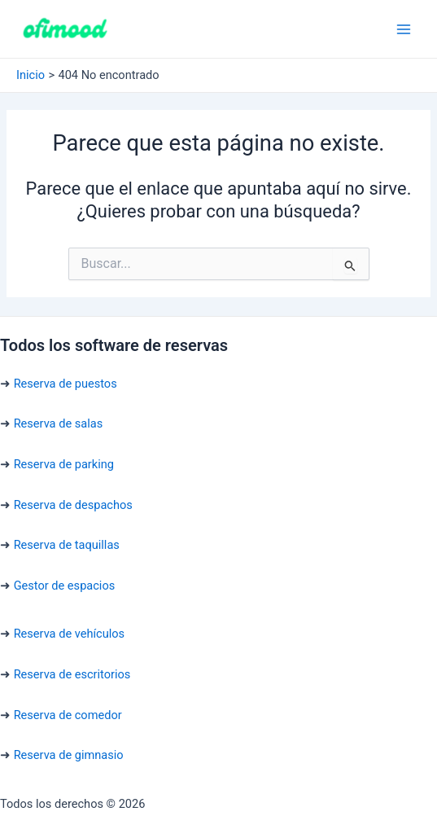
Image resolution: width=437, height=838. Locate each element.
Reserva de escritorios (72, 674)
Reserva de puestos (65, 383)
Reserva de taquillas (67, 544)
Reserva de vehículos (69, 633)
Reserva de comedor (68, 715)
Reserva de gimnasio (69, 755)
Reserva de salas (58, 423)
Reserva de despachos (73, 505)
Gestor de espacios (65, 585)
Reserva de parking (64, 464)
